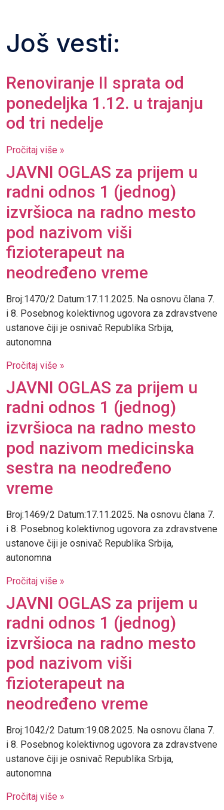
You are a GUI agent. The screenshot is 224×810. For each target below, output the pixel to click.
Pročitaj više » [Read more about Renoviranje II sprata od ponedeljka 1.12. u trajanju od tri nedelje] (35, 150)
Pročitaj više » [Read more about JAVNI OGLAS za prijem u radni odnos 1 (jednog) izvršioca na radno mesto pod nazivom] (35, 365)
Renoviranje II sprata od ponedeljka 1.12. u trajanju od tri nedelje (104, 103)
